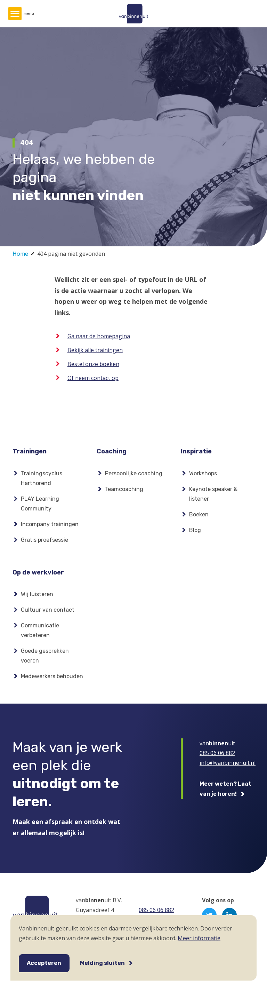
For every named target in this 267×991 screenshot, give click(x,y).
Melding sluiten (102, 963)
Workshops (203, 473)
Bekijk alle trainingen (95, 350)
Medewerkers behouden (52, 676)
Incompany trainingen (50, 524)
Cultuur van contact (47, 610)
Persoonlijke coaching (133, 473)
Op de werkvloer (38, 572)
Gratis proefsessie (44, 540)
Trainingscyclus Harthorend (41, 478)
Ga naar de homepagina (98, 336)
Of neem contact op (93, 378)
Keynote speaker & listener (213, 494)
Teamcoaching (124, 489)
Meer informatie (199, 938)
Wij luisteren (37, 594)
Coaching (112, 451)
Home (20, 253)
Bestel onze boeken (93, 364)
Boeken (199, 514)
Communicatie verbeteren (40, 630)
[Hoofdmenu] (15, 13)
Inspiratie (196, 451)
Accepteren (44, 963)
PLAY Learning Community (40, 504)
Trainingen (30, 451)
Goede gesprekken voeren (45, 656)
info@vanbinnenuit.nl (228, 763)
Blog (195, 530)
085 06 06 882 (217, 753)
